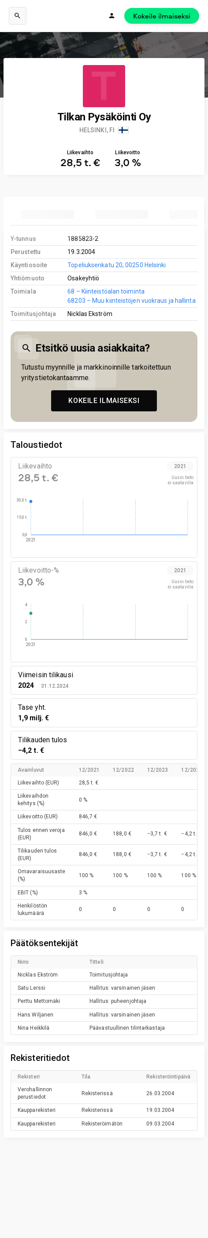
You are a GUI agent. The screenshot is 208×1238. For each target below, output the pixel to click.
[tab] (48, 214)
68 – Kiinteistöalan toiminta (106, 291)
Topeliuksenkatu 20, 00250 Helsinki (116, 265)
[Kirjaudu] (112, 16)
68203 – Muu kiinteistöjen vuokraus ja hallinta (131, 300)
